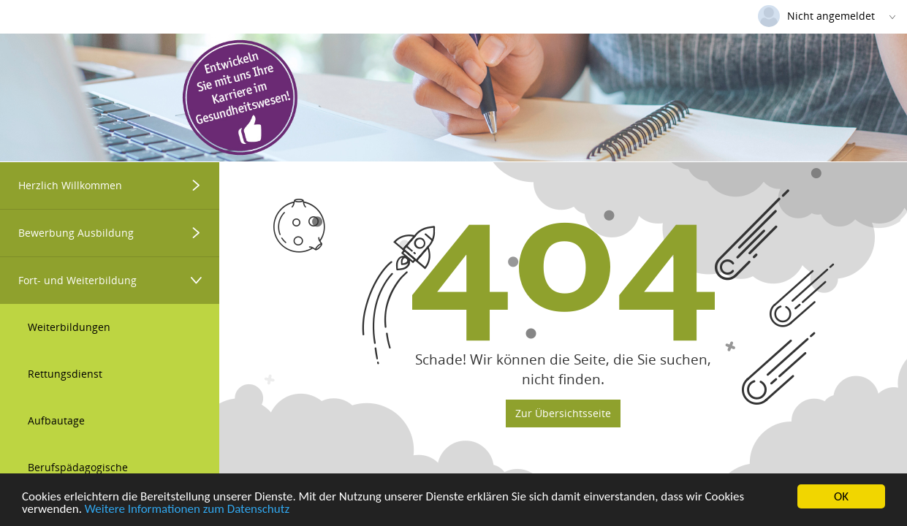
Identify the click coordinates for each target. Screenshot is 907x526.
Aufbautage (56, 420)
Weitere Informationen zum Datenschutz (187, 509)
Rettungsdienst (65, 374)
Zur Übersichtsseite (563, 413)
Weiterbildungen (69, 327)
